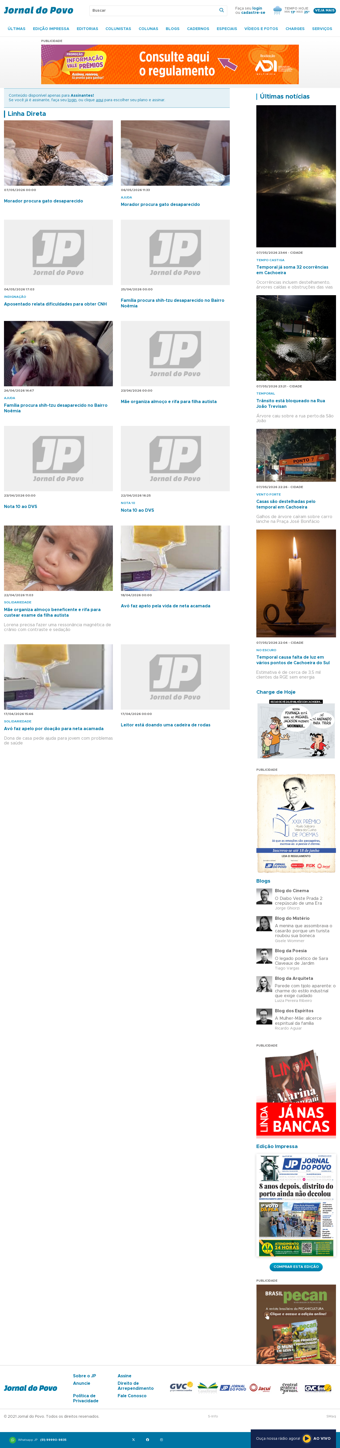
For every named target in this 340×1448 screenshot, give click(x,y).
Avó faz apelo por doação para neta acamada (54, 729)
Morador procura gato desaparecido (43, 201)
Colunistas (118, 29)
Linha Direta (27, 114)
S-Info (213, 1416)
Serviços (322, 29)
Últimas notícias (285, 97)
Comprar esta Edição (296, 1267)
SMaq (331, 1416)
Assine (124, 1376)
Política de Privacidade (86, 1398)
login (257, 8)
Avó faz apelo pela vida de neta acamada (165, 606)
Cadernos (198, 29)
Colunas (148, 29)
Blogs (173, 29)
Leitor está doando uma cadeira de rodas (165, 725)
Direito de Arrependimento (136, 1385)
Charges (295, 29)
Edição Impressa (51, 29)
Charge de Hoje (276, 692)
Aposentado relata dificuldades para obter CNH (55, 304)
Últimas (17, 29)
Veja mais (324, 10)
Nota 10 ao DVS (20, 507)
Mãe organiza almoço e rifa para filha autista (169, 402)
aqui (99, 100)
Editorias (87, 29)
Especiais (227, 29)
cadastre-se (253, 13)
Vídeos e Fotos (261, 29)
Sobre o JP (84, 1376)
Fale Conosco (132, 1396)
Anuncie (81, 1383)
